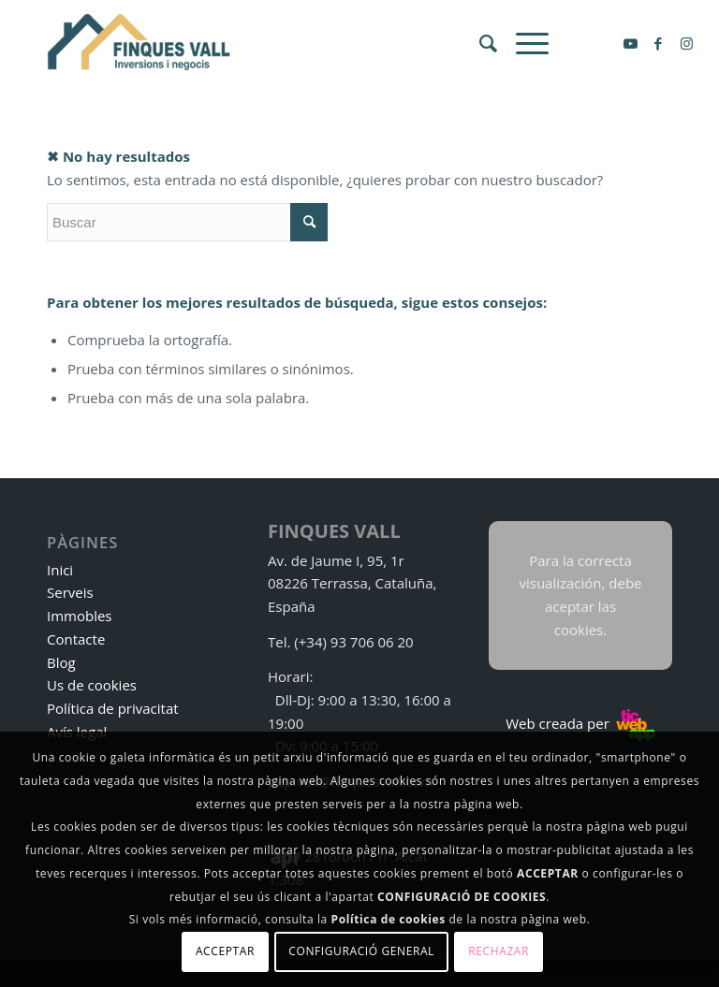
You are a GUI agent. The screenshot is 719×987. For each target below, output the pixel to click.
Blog (61, 662)
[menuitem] (479, 43)
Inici (60, 569)
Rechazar (498, 951)
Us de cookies (92, 684)
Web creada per (580, 723)
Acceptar (225, 951)
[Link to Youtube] (630, 43)
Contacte (76, 639)
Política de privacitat (113, 708)
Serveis (70, 592)
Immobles (79, 615)
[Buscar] (479, 43)
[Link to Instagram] (686, 43)
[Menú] (523, 43)
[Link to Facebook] (658, 43)
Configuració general (361, 951)
